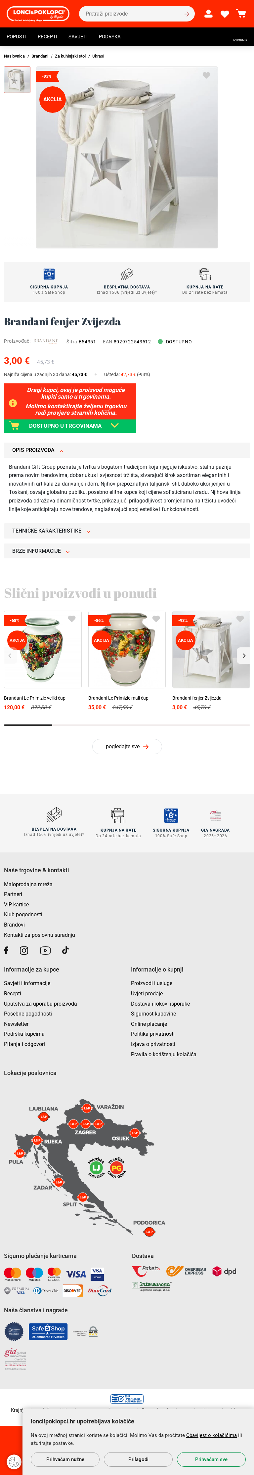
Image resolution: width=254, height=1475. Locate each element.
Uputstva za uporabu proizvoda (40, 1002)
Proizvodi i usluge (151, 982)
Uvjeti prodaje (147, 992)
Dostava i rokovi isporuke (160, 1002)
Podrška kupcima (24, 1033)
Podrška (114, 37)
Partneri (13, 893)
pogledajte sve (123, 746)
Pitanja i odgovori (24, 1043)
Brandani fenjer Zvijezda (197, 698)
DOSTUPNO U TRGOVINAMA (67, 425)
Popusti (17, 37)
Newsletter (16, 1022)
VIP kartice (16, 903)
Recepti (49, 37)
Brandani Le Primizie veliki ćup (34, 698)
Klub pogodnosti (23, 913)
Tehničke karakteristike (51, 531)
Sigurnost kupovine (153, 1013)
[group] (127, 157)
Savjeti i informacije (27, 982)
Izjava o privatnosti (153, 1043)
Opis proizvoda (38, 450)
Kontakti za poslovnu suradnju (39, 934)
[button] (243, 655)
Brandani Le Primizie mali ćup (118, 698)
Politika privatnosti (153, 1033)
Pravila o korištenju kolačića (163, 1053)
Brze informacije (41, 551)
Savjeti (81, 37)
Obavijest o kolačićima (211, 1435)
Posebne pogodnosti (28, 1013)
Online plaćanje (149, 1022)
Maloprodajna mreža (28, 883)
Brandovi (14, 924)
